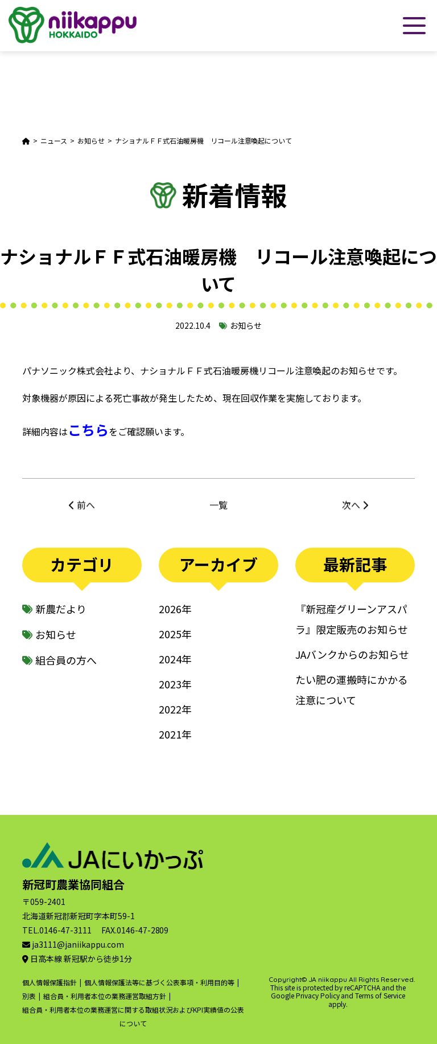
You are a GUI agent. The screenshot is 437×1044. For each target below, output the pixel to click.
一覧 (218, 508)
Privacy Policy (318, 995)
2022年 (175, 709)
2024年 (175, 658)
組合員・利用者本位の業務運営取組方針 (104, 996)
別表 (29, 996)
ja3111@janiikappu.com (78, 944)
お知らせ (246, 325)
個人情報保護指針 (49, 982)
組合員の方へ (66, 660)
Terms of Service (380, 995)
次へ (351, 508)
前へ (86, 508)
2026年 (175, 608)
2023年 (175, 683)
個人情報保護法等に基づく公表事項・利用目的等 (159, 982)
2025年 (175, 633)
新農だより (60, 608)
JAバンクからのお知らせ (352, 654)
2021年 (175, 734)
